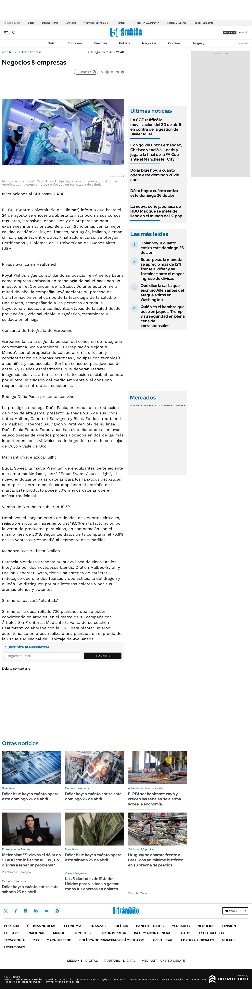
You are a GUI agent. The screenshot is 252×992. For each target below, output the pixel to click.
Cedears (179, 405)
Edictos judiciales (197, 940)
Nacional (37, 933)
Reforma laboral (176, 22)
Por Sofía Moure (138, 893)
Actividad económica (96, 22)
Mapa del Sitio (59, 940)
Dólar (31, 22)
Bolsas (148, 405)
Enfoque (71, 22)
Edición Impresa (112, 933)
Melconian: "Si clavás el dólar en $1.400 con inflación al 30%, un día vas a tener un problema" (31, 860)
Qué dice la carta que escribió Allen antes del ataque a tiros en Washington (162, 292)
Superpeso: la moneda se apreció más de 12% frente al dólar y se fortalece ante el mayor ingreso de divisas (162, 269)
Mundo (59, 933)
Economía (75, 43)
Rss (36, 940)
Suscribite (103, 655)
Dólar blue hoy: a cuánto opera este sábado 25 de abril (93, 857)
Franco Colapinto (203, 22)
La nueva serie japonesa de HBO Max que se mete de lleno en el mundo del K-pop (156, 211)
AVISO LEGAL (162, 940)
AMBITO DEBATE (163, 960)
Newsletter (243, 43)
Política (124, 43)
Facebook (16, 911)
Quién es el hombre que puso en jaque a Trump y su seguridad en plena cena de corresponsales (163, 316)
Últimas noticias (41, 926)
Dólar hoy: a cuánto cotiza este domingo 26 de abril (154, 193)
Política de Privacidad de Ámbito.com (112, 940)
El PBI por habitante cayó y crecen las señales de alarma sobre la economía (154, 799)
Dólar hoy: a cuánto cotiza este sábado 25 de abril (30, 889)
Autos (185, 933)
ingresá (243, 32)
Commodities (163, 405)
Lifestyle (12, 933)
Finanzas (100, 43)
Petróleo (121, 22)
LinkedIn (36, 911)
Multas (228, 940)
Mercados (180, 926)
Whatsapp (57, 911)
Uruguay (198, 43)
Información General (153, 933)
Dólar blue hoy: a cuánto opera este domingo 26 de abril (154, 175)
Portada (11, 926)
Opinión (174, 43)
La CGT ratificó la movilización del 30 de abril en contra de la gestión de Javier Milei (155, 127)
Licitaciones (14, 947)
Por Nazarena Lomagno (16, 872)
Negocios (149, 43)
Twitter (6, 910)
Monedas (136, 405)
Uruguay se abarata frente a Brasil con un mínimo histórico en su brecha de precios (155, 860)
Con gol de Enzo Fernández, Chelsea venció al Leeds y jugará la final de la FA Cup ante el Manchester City (156, 152)
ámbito (7, 52)
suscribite (229, 32)
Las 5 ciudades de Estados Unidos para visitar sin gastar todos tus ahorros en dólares (92, 883)
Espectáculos (211, 933)
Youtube (46, 911)
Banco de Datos (150, 926)
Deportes (82, 933)
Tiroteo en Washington (146, 22)
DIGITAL (82, 960)
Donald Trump (50, 22)
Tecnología (14, 940)
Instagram (25, 911)
